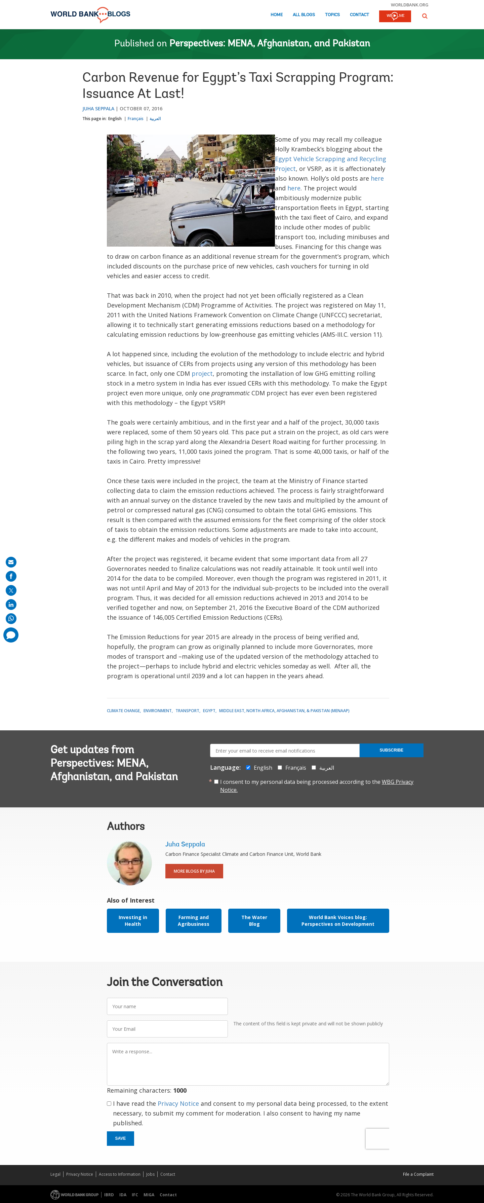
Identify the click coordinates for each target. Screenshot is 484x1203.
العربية (155, 118)
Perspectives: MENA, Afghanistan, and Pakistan (269, 44)
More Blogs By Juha (194, 871)
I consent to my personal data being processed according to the (316, 786)
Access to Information (119, 1174)
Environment (158, 711)
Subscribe (391, 750)
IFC (135, 1195)
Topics (332, 15)
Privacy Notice (178, 1103)
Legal (55, 1174)
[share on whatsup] (11, 618)
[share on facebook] (11, 576)
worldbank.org (410, 5)
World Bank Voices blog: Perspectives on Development (337, 920)
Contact (359, 15)
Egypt (209, 711)
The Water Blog (254, 920)
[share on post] (11, 590)
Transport (187, 711)
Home (277, 15)
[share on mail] (11, 562)
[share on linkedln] (11, 604)
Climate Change (123, 711)
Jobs (150, 1174)
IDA (122, 1195)
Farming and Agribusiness (193, 920)
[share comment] (10, 635)
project (202, 373)
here (377, 178)
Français (136, 118)
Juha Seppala (98, 108)
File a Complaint (418, 1174)
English (115, 118)
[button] (425, 16)
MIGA (149, 1195)
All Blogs (304, 15)
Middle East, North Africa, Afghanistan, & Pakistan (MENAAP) (284, 711)
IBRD (109, 1195)
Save (120, 1138)
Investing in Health (133, 920)
